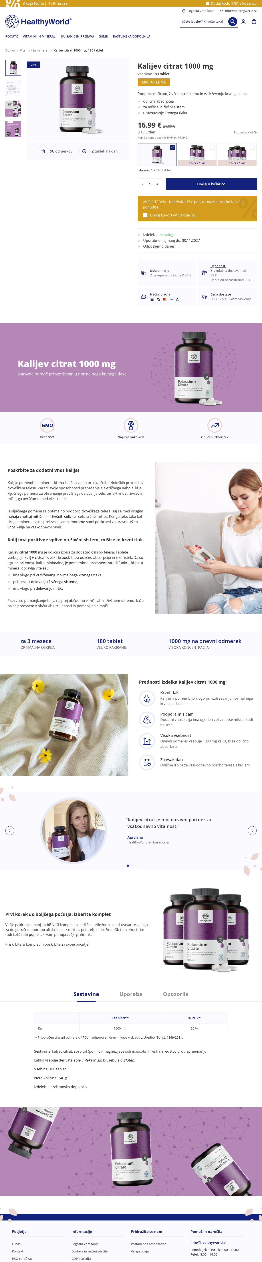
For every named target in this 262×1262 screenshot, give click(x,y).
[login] (243, 21)
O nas (16, 1244)
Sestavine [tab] (86, 994)
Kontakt (17, 1251)
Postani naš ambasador (148, 1244)
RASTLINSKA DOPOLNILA (131, 36)
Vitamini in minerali (34, 50)
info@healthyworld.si (238, 11)
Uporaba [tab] (131, 994)
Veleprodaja (140, 1251)
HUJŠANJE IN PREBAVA (77, 36)
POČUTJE (11, 36)
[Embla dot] (128, 866)
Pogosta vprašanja (198, 11)
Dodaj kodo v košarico (234, 3)
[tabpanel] (131, 1045)
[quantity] (150, 184)
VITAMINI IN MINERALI (39, 36)
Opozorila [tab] (176, 994)
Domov (10, 50)
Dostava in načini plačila (89, 1251)
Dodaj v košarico (211, 184)
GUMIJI (104, 36)
